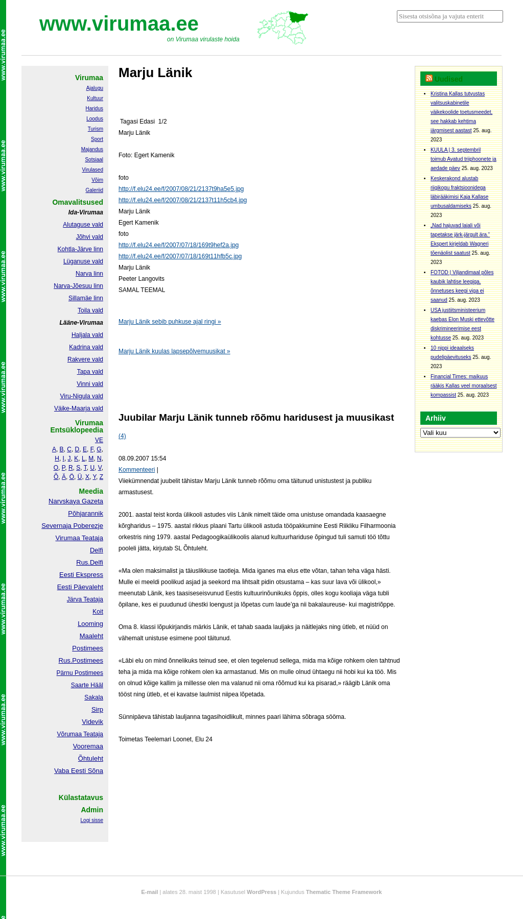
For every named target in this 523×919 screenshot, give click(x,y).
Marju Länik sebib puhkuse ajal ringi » (169, 321)
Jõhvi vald (89, 236)
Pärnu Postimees (80, 672)
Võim (97, 180)
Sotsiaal (94, 159)
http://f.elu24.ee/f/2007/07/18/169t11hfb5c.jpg (180, 256)
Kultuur (95, 98)
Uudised (449, 79)
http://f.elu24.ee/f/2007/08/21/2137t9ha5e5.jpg (181, 188)
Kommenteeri (136, 469)
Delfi (96, 550)
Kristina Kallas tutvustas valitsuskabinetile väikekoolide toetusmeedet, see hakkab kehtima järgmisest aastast (461, 112)
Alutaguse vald (83, 224)
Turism (95, 129)
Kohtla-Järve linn (80, 249)
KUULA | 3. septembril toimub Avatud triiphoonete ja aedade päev (463, 159)
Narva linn (89, 273)
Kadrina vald (86, 347)
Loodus (94, 119)
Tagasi (128, 121)
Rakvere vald (85, 359)
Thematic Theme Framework (344, 892)
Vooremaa (88, 746)
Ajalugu (94, 88)
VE (99, 440)
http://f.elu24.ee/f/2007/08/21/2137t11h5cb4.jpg (182, 200)
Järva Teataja (85, 599)
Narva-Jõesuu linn (78, 285)
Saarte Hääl (87, 685)
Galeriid (94, 190)
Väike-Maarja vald (78, 408)
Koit (97, 611)
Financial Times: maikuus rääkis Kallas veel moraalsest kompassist (464, 386)
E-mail (149, 892)
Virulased (92, 170)
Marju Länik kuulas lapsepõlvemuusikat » (174, 351)
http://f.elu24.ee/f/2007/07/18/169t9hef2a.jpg (178, 245)
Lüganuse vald (83, 261)
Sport (97, 139)
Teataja (92, 734)
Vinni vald (90, 384)
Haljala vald (87, 334)
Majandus (92, 149)
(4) (122, 436)
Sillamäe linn (85, 298)
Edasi (147, 121)
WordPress (261, 892)
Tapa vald (90, 371)
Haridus (94, 108)
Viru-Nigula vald (82, 396)
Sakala (93, 697)
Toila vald (90, 310)
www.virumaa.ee (119, 23)
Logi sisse (92, 820)
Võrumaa (69, 734)
